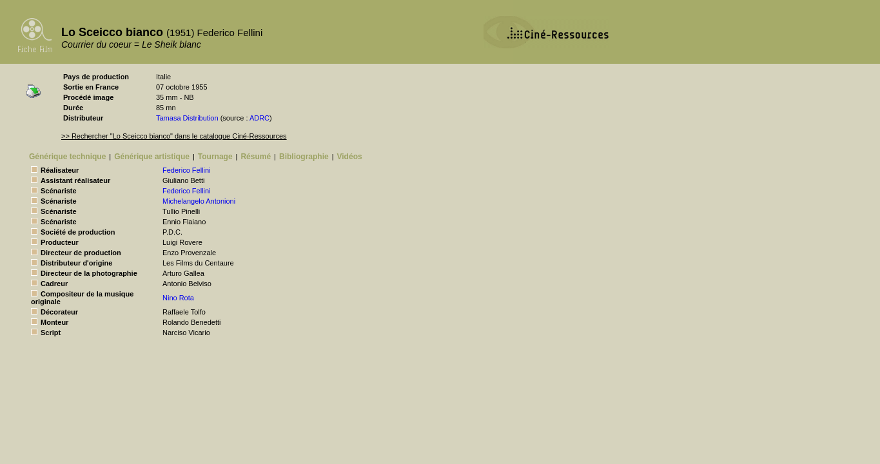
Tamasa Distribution (187, 118)
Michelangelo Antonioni (198, 201)
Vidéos (349, 156)
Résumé (255, 156)
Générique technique (67, 156)
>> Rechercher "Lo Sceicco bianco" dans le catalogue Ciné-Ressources (174, 136)
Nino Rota (178, 298)
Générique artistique (152, 156)
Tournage (215, 156)
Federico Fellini (186, 170)
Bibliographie (304, 156)
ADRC (259, 118)
